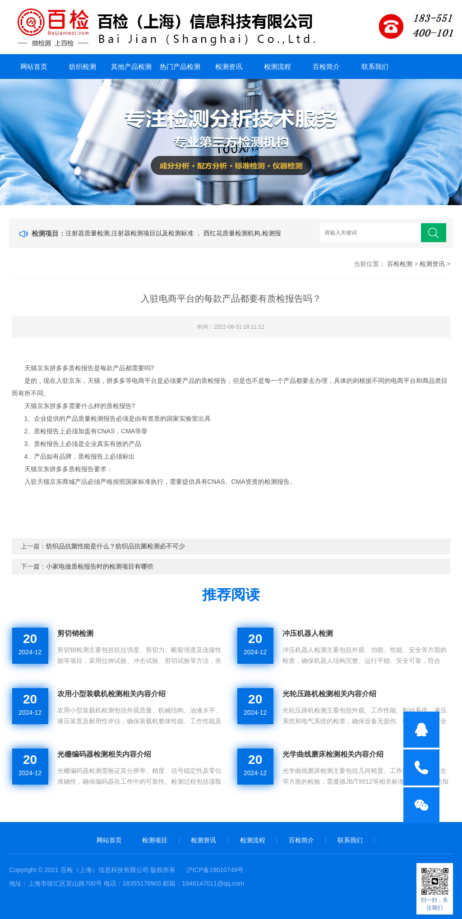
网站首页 (33, 66)
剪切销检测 (75, 633)
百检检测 (399, 263)
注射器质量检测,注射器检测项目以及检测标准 (130, 233)
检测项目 (154, 840)
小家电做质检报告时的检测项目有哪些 (99, 566)
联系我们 (374, 66)
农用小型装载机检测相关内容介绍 (111, 694)
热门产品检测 (180, 66)
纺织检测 (82, 66)
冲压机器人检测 (307, 633)
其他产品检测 (131, 66)
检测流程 (277, 66)
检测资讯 (228, 66)
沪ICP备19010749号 (215, 869)
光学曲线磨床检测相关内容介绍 (332, 754)
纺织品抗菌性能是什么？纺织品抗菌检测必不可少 (115, 546)
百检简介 (326, 66)
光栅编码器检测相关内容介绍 (104, 754)
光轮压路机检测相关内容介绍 (329, 694)
